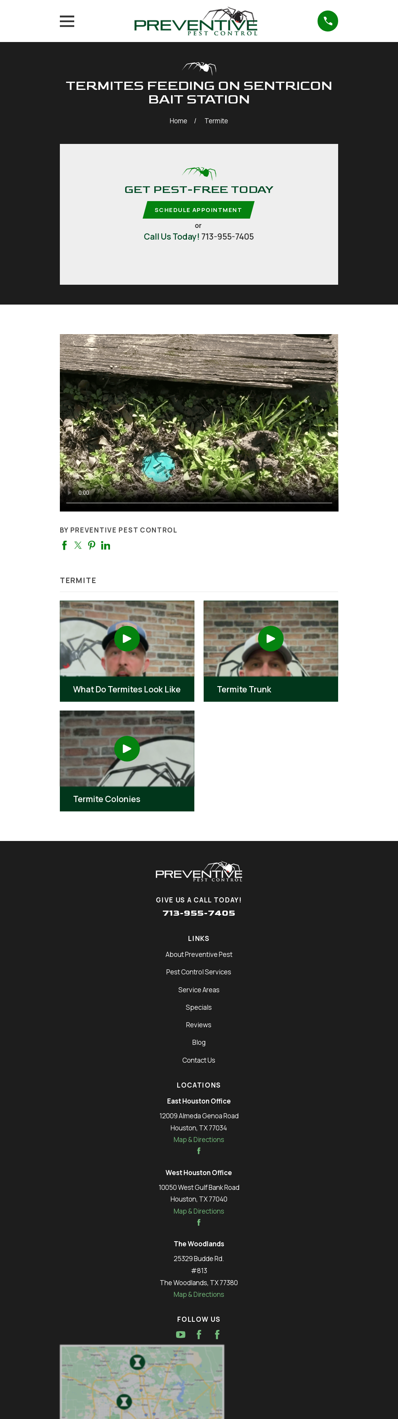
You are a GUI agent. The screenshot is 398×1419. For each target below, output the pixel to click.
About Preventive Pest (199, 955)
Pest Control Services (198, 972)
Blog (199, 1043)
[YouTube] (180, 1335)
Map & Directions (199, 1140)
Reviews (198, 1025)
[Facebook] (199, 1335)
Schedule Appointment (199, 210)
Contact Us (198, 1060)
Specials (199, 1008)
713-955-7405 (227, 236)
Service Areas (199, 990)
